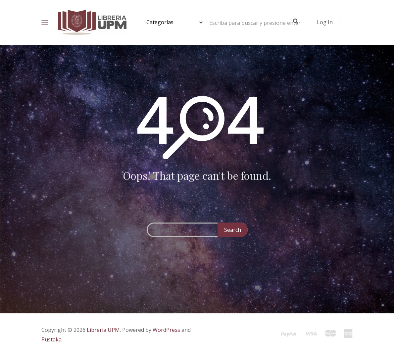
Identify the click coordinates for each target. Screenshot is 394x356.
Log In (325, 22)
